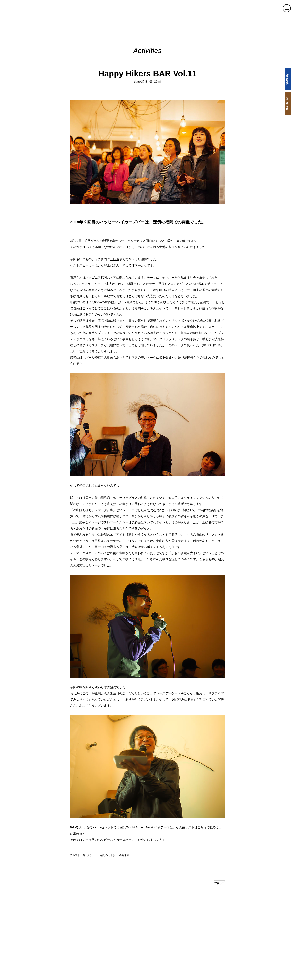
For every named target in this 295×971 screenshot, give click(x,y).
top (219, 883)
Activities (147, 50)
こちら (202, 827)
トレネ (114, 259)
